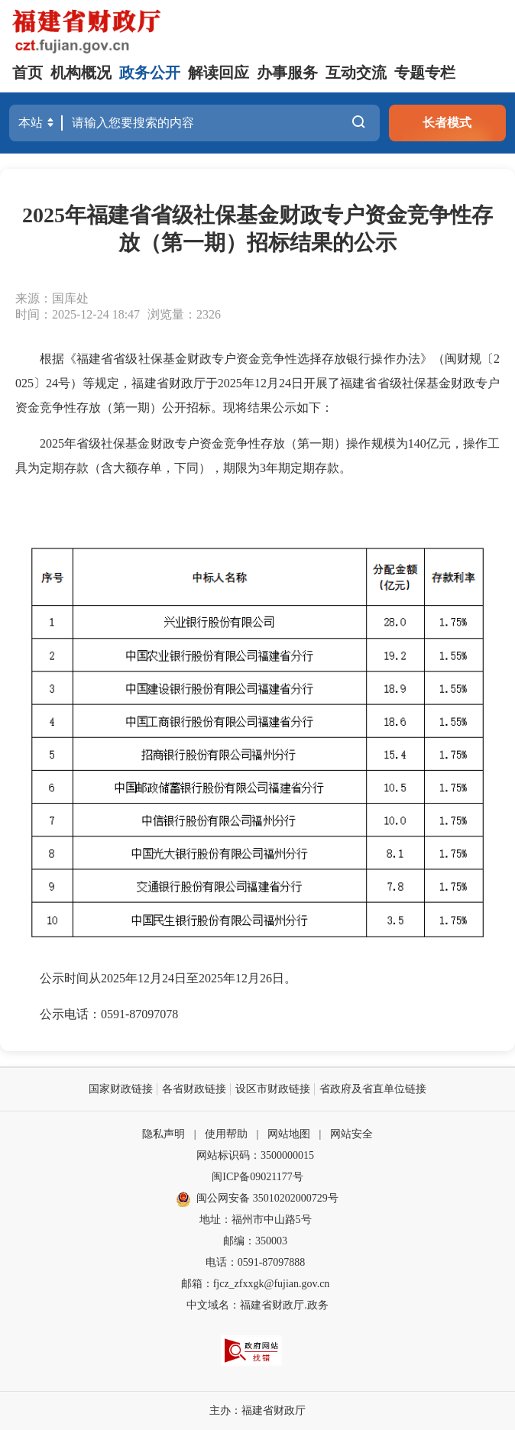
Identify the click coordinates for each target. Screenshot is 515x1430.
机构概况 (81, 72)
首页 (27, 72)
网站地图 (288, 1134)
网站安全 (351, 1134)
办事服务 (287, 72)
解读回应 (218, 72)
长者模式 (447, 122)
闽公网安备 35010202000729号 (257, 1198)
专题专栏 (424, 72)
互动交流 (356, 72)
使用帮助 (226, 1134)
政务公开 (149, 72)
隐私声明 (163, 1134)
